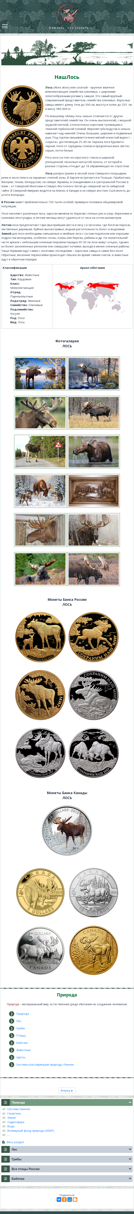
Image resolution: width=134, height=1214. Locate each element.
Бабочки (22, 1043)
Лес (18, 1021)
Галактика (11, 1113)
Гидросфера (13, 1122)
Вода (8, 1126)
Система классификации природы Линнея (45, 1064)
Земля (9, 1117)
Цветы (20, 1057)
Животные (23, 1050)
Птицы (21, 1035)
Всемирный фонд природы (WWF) (28, 1130)
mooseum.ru (71, 1210)
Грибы (20, 1028)
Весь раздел (13, 1142)
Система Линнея (16, 1109)
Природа (22, 1014)
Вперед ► (67, 1090)
